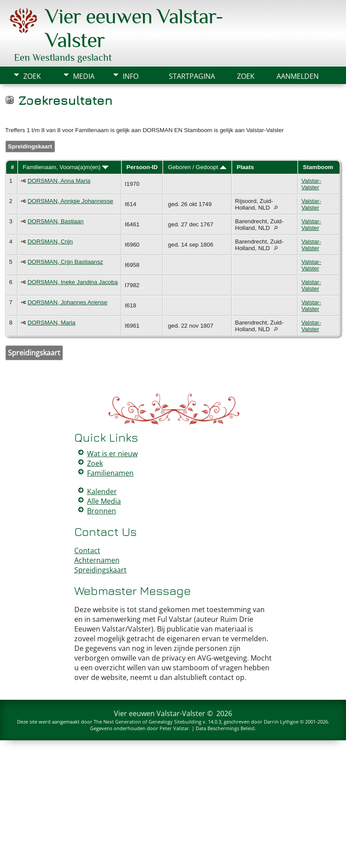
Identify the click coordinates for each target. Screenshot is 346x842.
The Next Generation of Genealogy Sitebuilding (147, 721)
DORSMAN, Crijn (50, 241)
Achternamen (97, 560)
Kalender (102, 491)
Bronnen (101, 511)
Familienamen (110, 473)
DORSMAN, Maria (52, 322)
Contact (87, 550)
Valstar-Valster (311, 184)
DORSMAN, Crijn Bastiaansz (65, 262)
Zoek (32, 76)
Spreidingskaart (30, 146)
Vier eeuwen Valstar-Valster (159, 713)
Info (130, 76)
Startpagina (192, 76)
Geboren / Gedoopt (197, 167)
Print (22, 101)
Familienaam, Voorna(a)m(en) (66, 167)
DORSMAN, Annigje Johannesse (70, 201)
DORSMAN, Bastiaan (56, 221)
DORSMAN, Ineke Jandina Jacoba (73, 282)
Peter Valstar (174, 728)
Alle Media (104, 501)
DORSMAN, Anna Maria (59, 180)
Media (84, 76)
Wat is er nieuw (112, 453)
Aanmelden (298, 76)
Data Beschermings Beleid (225, 728)
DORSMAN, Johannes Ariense (68, 302)
